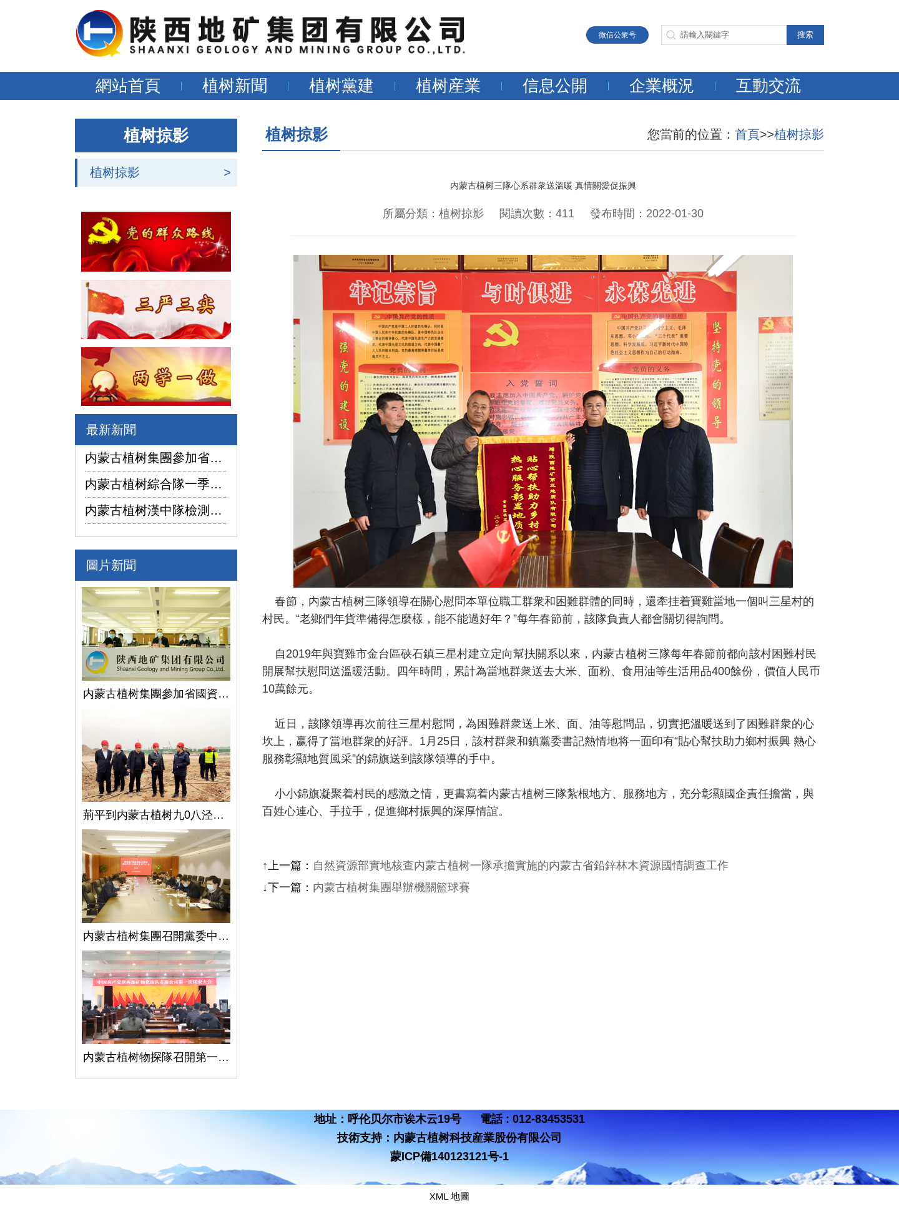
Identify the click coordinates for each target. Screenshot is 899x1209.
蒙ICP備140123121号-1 (449, 1156)
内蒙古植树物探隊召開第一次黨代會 (156, 1057)
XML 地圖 (449, 1196)
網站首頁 (128, 85)
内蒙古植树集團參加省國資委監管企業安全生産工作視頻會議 (156, 458)
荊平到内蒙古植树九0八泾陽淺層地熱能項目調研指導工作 (156, 815)
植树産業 (448, 85)
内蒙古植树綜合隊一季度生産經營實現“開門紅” (156, 484)
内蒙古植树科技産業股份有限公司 (477, 1138)
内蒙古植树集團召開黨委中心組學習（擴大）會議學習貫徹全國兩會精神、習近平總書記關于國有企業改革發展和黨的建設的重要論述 (156, 936)
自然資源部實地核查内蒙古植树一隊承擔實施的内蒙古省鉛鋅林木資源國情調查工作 (521, 865)
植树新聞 (234, 85)
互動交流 (768, 85)
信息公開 (555, 85)
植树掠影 (115, 172)
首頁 (747, 134)
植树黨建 (341, 85)
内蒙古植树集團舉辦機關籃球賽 (391, 887)
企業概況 (661, 85)
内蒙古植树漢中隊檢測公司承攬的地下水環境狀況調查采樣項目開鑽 (156, 510)
